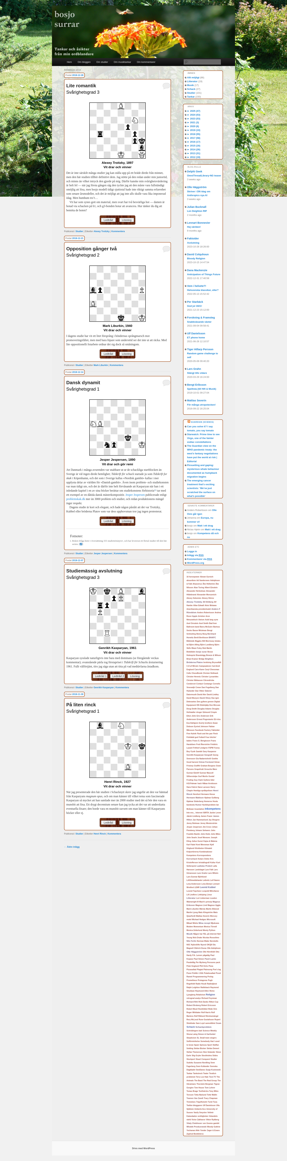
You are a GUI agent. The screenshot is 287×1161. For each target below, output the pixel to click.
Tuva (215, 1102)
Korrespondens (204, 855)
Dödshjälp (204, 705)
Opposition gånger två (91, 248)
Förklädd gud (192, 737)
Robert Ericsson (208, 1005)
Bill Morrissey (208, 641)
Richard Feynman (209, 998)
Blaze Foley (196, 648)
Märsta (202, 909)
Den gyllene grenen (205, 702)
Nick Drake (197, 938)
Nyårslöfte (195, 945)
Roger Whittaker (194, 1012)
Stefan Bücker (200, 1048)
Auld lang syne (211, 620)
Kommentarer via (199, 559)
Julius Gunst (197, 841)
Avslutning (193, 242)
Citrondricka (208, 680)
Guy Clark (198, 780)
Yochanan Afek (193, 1130)
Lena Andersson (194, 884)
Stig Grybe (196, 1056)
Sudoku (190, 1063)
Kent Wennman (202, 845)
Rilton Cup (213, 1002)
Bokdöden (191, 652)
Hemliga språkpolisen (202, 791)
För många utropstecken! (201, 404)
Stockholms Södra (210, 1056)
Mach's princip (205, 902)
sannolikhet (210, 1023)
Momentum (198, 927)
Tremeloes (191, 1102)
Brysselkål (216, 662)
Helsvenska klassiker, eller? (203, 290)
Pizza (211, 966)
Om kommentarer (146, 62)
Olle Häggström (196, 187)
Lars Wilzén (213, 873)
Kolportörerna (193, 852)
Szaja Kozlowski (213, 1070)
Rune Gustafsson (206, 1020)
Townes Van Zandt (195, 1098)
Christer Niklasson (195, 680)
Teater (205, 1073)
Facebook (199, 730)
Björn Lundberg (207, 645)
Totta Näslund (200, 1095)
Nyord (203, 945)
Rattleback (205, 987)
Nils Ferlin (191, 941)
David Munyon (193, 698)
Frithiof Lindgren (200, 748)
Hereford (197, 794)
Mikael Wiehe (192, 923)
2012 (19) (193, 157)
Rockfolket (203, 1009)
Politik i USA (197, 973)
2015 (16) (193, 145)
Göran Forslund (206, 762)
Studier (79, 231)
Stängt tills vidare (197, 373)
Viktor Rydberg (212, 1120)
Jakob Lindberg (193, 816)
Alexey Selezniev (194, 598)
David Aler (201, 695)
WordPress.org (195, 563)
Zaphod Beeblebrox (195, 1134)
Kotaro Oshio (203, 859)
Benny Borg (201, 634)
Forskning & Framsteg (201, 317)
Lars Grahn (194, 368)
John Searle (192, 838)
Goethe (215, 759)
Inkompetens (213, 808)
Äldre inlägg (72, 847)
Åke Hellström (209, 584)
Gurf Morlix (203, 776)
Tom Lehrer (210, 1087)
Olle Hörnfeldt (209, 952)
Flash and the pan (205, 734)
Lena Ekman (206, 884)
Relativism (200, 995)
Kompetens (191, 855)
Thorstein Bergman (204, 1084)
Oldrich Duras (200, 948)
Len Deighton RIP (197, 211)
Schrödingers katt (194, 1031)
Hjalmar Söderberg (195, 801)
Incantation (199, 809)
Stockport (191, 1059)
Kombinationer (205, 852)
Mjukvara (215, 923)
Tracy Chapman (210, 1098)
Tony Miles (214, 1091)
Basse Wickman (199, 630)
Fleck (215, 734)
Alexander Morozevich (206, 595)
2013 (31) (193, 153)
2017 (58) (193, 138)
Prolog (210, 977)
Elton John (191, 716)
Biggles (198, 641)
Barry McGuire (206, 627)
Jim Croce (207, 827)
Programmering (200, 977)
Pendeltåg (191, 962)
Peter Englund (193, 966)
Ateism (201, 620)
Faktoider (193, 238)
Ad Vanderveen (203, 580)
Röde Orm (212, 1009)
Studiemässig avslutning (94, 571)
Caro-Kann (199, 669)
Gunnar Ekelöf (193, 773)
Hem (69, 62)
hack (199, 783)
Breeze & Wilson (213, 655)
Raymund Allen (202, 991)
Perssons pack (213, 962)
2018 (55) (193, 134)
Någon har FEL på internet (205, 934)
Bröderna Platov (195, 662)
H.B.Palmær (192, 783)
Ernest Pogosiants (205, 719)
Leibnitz (206, 880)
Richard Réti (192, 1002)
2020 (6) (193, 126)
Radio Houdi (200, 984)
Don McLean (214, 705)
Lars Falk (209, 870)
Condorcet (191, 684)
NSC (188, 945)
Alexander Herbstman (196, 591)
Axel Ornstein (192, 623)
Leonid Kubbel (208, 887)
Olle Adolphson (214, 948)
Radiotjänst (212, 984)
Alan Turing (199, 588)
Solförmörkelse (193, 1041)
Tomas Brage (192, 1091)
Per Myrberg (201, 962)
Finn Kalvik (191, 734)
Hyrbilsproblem (209, 805)
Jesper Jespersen (135, 494)
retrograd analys (194, 998)
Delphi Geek (194, 171)
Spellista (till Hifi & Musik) (201, 388)
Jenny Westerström (208, 823)
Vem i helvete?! (196, 285)
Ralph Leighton (193, 987)
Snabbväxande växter (199, 321)
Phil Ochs (204, 966)
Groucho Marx (210, 769)
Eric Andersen (203, 716)
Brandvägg (201, 655)
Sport (209, 1045)
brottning (207, 662)
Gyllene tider (209, 780)
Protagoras (202, 980)
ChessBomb (197, 673)
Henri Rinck (100, 833)
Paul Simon (199, 959)
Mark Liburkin (101, 365)
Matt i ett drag (205, 525)
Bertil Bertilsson (201, 638)
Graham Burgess (208, 766)
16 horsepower (193, 577)
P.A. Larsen (197, 955)
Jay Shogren (213, 820)
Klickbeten (199, 848)
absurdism (191, 580)
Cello (189, 673)
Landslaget (200, 870)
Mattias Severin (196, 400)
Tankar (191, 96)
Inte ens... (191, 813)
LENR (196, 887)
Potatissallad (209, 973)
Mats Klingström (205, 912)
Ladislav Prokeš (204, 866)
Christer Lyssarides (209, 677)
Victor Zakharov (198, 1120)
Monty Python (209, 930)
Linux (209, 895)
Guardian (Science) (202, 422)
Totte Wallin (212, 1095)
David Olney (205, 698)
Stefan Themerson (194, 1052)
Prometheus (192, 980)
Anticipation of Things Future (203, 274)
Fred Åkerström (203, 744)
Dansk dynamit (83, 382)
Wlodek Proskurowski (196, 1127)
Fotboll (202, 737)
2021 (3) (193, 122)
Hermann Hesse (208, 794)
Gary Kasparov (209, 752)
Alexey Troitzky (101, 231)
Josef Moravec (203, 838)
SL (198, 1038)
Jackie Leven (215, 813)
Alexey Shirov (208, 598)
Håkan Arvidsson (209, 783)
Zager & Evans (213, 1130)
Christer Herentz (194, 677)
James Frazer (207, 816)
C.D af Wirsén (192, 666)
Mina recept (204, 923)
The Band (198, 1081)
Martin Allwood (212, 909)
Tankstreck (197, 1073)
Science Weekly (210, 1031)
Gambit (199, 752)
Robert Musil (192, 1009)
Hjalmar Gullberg (211, 798)
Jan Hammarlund (200, 820)
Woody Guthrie (213, 1127)
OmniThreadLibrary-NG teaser (204, 175)
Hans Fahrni (192, 787)
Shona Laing (192, 1034)
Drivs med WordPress (143, 1148)
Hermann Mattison (195, 798)
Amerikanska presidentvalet (199, 609)
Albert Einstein (211, 588)
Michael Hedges (199, 920)
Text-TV (212, 1077)
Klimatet (208, 848)
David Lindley (213, 695)
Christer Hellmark (210, 673)
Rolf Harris (206, 1012)
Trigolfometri (201, 1102)
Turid (210, 1102)
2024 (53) (193, 114)
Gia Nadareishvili (203, 759)
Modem (190, 927)
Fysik (193, 752)
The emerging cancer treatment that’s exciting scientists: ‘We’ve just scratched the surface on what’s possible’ (201, 488)
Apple (194, 616)
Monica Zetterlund (194, 930)
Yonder (203, 1130)
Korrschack (192, 859)
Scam (218, 1023)
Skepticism (191, 1038)
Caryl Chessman (212, 670)
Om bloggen (84, 62)
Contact (199, 684)
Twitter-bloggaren (194, 1105)
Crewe (198, 687)
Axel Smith (203, 623)
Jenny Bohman (193, 823)
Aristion (201, 616)
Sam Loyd (200, 1023)
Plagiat (200, 970)
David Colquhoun (198, 254)
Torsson (190, 1095)
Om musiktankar (122, 62)
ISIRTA (206, 813)
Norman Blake (203, 941)
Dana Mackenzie (197, 270)
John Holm (205, 834)
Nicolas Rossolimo (211, 938)
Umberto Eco (200, 1109)
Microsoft (211, 919)
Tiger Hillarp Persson (200, 349)
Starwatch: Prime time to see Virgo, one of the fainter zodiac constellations (203, 438)
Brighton (209, 659)
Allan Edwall (198, 605)
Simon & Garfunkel (206, 1034)
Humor (198, 805)
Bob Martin (207, 648)
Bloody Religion (196, 258)
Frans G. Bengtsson (201, 741)
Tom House (199, 1088)
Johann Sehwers (202, 830)
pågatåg (206, 955)
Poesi (189, 973)
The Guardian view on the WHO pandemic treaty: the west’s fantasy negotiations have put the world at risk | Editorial (202, 453)
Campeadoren (205, 666)
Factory (207, 730)
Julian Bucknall (196, 206)
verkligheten (202, 1116)
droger (199, 712)
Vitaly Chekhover (194, 1123)
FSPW (211, 748)
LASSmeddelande (194, 880)
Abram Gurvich (206, 577)
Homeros (208, 801)
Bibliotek (190, 641)
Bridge (202, 659)
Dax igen (215, 698)
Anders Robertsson (205, 613)
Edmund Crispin (210, 712)
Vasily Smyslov (200, 1113)
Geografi (208, 755)
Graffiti (197, 766)
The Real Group (210, 1081)
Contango (208, 684)
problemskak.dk (75, 499)
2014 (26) (193, 149)
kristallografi (204, 863)
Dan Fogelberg (208, 687)
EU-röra (217, 719)
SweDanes (200, 1070)
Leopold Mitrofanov (210, 891)
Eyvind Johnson (201, 726)
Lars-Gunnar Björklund (196, 877)
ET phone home (196, 337)
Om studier (102, 62)
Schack (191, 89)
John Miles (215, 834)
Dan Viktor (199, 691)
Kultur (213, 863)
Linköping (202, 895)
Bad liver (213, 623)
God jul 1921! (194, 306)
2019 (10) (193, 130)
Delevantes (191, 702)
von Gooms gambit (211, 1123)
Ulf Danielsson (196, 333)
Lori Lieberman (202, 898)
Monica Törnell (210, 927)
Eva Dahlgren (192, 723)
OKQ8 (209, 945)
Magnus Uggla (214, 905)
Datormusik (192, 695)
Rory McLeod (192, 1020)
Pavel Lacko (210, 959)
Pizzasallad (191, 970)
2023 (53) (193, 118)
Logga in (192, 551)
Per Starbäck (195, 301)
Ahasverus (197, 584)
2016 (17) (193, 141)
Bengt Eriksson (196, 384)
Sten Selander (209, 1052)
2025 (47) (193, 111)
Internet (198, 813)
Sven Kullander (202, 1066)
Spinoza (203, 1045)
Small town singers (208, 1038)
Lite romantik (81, 85)
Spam (196, 1045)
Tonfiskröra (203, 1091)
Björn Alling (194, 645)
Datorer (208, 691)
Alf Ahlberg (208, 602)
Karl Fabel (191, 845)
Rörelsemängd (212, 1016)
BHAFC (212, 637)
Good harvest (192, 762)
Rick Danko (203, 1002)
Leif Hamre (215, 880)
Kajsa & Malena (210, 841)
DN (198, 705)
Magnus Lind (201, 905)
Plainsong (208, 970)
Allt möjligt (193, 77)
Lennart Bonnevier (198, 222)
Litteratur (192, 81)
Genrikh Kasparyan (104, 687)
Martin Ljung (192, 912)
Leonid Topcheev (194, 891)
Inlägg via (195, 555)
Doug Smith (192, 709)
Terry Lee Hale (202, 1077)
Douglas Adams (204, 709)
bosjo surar (201, 652)
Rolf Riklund (199, 1016)
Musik (190, 85)
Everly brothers (205, 723)
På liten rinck (81, 704)
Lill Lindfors (192, 895)
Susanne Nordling (202, 1063)
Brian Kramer (192, 659)
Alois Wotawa (211, 605)
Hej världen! (194, 227)
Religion (210, 994)
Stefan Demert (213, 1048)
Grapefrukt (199, 769)
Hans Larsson (204, 787)
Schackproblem (203, 1027)
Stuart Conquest (203, 1059)
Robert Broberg (194, 1005)
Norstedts (214, 941)
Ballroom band (193, 627)
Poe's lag (217, 970)
